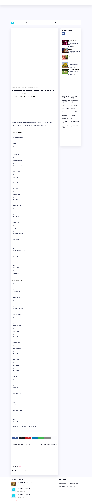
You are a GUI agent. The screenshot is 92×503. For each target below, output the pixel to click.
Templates (33, 500)
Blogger (72, 102)
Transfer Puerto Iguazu (66, 100)
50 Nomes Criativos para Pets (73, 69)
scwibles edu (64, 121)
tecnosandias (64, 115)
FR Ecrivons (64, 106)
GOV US (63, 94)
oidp (72, 118)
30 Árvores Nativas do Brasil (73, 63)
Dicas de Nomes (62, 482)
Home (59, 500)
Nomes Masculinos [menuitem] (34, 22)
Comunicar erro (62, 487)
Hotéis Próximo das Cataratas (65, 102)
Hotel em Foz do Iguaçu (74, 97)
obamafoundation (74, 119)
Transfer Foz (73, 108)
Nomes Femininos (62, 483)
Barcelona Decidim (65, 108)
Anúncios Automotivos (75, 121)
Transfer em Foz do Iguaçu (74, 126)
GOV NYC (72, 94)
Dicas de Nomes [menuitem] (43, 22)
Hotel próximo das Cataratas (65, 97)
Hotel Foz (73, 98)
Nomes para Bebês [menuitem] (52, 22)
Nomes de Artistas (21, 87)
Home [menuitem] (17, 22)
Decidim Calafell (74, 111)
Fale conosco (72, 486)
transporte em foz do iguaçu (75, 123)
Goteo (63, 114)
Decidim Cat (73, 109)
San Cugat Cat (64, 109)
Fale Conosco (68, 500)
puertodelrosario (65, 118)
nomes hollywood (40, 431)
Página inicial (14, 87)
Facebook (63, 500)
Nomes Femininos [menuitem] (24, 22)
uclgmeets (73, 115)
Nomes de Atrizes (32, 431)
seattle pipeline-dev (65, 119)
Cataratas (63, 127)
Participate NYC (74, 104)
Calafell (63, 111)
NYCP (63, 105)
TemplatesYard (21, 500)
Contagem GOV (74, 105)
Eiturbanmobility (74, 106)
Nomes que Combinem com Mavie (23, 495)
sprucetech (64, 112)
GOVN (63, 104)
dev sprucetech (74, 112)
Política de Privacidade (63, 486)
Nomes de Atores (24, 431)
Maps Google (64, 98)
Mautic (72, 114)
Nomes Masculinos (74, 483)
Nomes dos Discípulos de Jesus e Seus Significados (25, 483)
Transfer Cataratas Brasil (74, 101)
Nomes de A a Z (73, 482)
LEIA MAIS (73, 46)
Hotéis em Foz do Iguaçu (65, 123)
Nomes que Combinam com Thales (23, 489)
